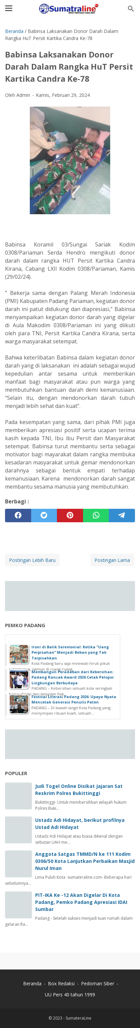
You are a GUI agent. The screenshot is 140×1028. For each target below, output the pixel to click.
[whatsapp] (96, 515)
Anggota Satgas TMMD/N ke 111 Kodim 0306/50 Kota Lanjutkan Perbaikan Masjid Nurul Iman (85, 861)
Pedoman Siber (97, 983)
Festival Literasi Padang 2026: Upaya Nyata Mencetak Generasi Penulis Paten (73, 699)
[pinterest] (70, 515)
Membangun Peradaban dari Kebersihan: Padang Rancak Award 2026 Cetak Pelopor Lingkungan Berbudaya (72, 677)
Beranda (32, 983)
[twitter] (44, 515)
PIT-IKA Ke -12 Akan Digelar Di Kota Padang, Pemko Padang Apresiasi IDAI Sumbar (81, 902)
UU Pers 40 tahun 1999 (70, 994)
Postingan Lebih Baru (32, 560)
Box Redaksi (62, 983)
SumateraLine (78, 1018)
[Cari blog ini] (131, 9)
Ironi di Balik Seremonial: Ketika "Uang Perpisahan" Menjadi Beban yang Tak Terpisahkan (70, 652)
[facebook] (18, 515)
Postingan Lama (112, 560)
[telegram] (122, 515)
